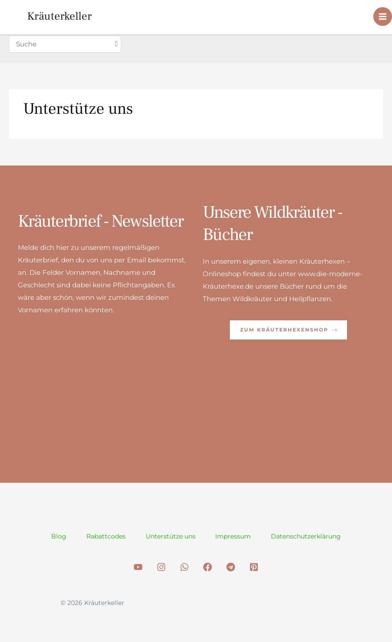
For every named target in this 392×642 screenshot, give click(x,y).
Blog (56, 536)
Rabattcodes (104, 536)
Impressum (235, 536)
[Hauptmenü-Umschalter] (382, 17)
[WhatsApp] (184, 567)
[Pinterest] (253, 567)
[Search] (118, 44)
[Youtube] (138, 567)
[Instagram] (161, 567)
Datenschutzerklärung (309, 536)
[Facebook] (207, 567)
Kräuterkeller (60, 17)
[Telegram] (230, 567)
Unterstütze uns (171, 536)
